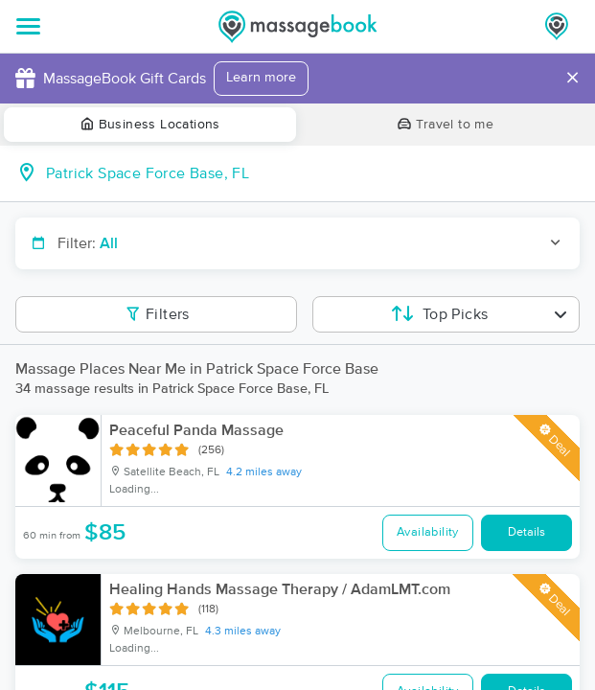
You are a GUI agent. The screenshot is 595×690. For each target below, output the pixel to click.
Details (526, 532)
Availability (428, 532)
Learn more (261, 77)
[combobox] (313, 173)
